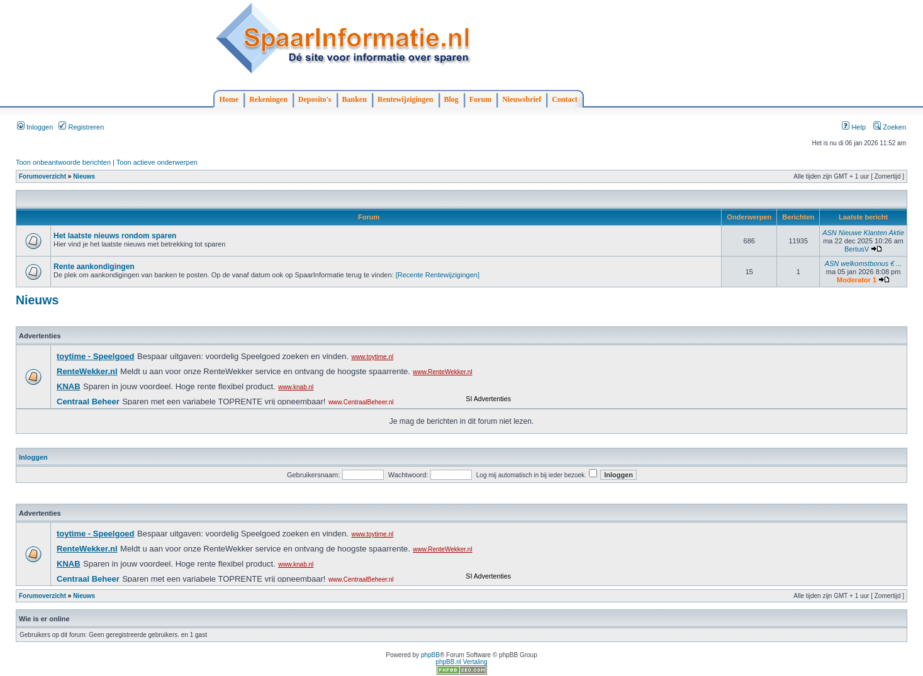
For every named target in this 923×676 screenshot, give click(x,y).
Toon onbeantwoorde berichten (63, 162)
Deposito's (315, 99)
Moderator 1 (856, 280)
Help (854, 127)
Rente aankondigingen (94, 266)
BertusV (856, 249)
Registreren (81, 127)
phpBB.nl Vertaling (461, 661)
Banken (354, 99)
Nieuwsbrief (521, 99)
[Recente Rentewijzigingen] (437, 275)
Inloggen (35, 127)
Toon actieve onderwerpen (157, 162)
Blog (451, 99)
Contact (565, 99)
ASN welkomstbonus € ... (863, 263)
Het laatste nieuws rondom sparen (114, 235)
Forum (480, 99)
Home (229, 99)
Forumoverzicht (42, 176)
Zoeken (889, 127)
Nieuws (84, 176)
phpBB (430, 654)
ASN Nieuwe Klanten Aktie (863, 232)
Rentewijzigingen (406, 99)
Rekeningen (268, 99)
